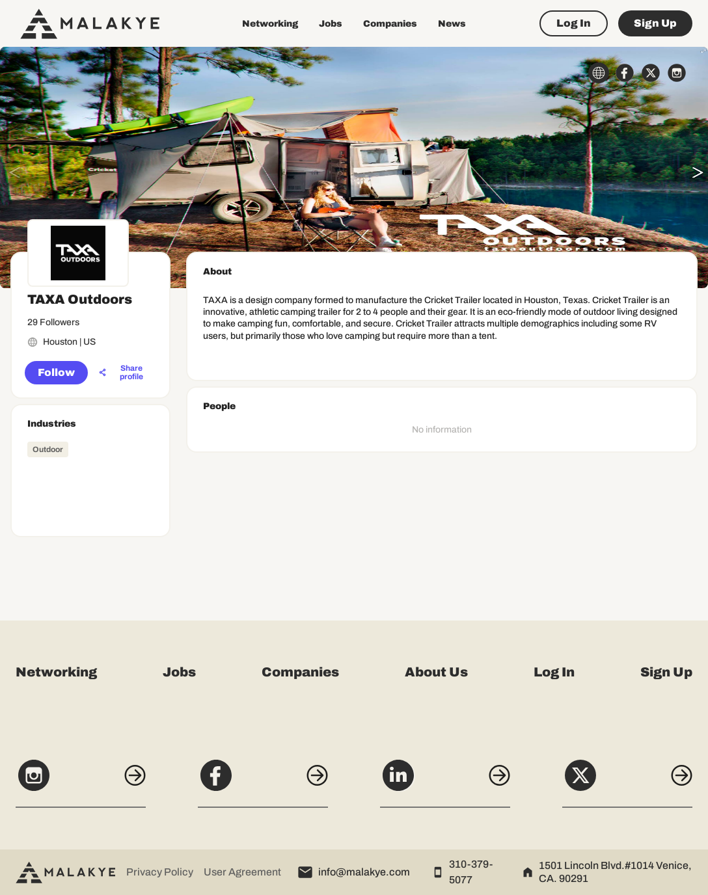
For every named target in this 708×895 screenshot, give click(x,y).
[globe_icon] (598, 72)
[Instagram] (81, 782)
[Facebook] (263, 782)
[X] (627, 782)
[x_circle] (650, 72)
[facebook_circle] (624, 72)
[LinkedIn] (445, 782)
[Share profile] (125, 373)
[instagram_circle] (676, 72)
